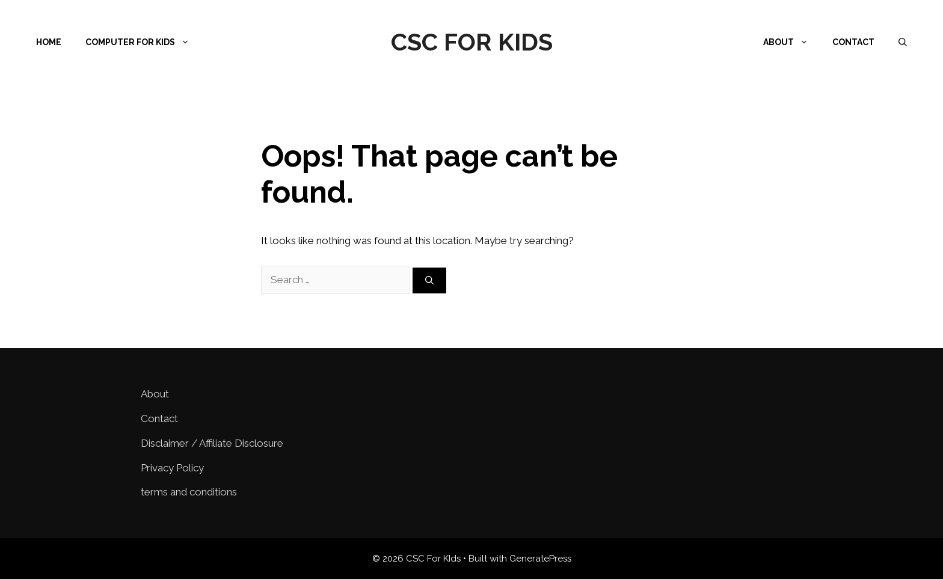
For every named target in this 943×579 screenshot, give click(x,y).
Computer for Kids (143, 42)
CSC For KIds (472, 42)
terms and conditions (189, 492)
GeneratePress (540, 558)
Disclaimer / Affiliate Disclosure (212, 443)
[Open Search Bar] (902, 42)
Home (48, 42)
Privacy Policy (172, 468)
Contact (853, 42)
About (791, 42)
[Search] (429, 280)
